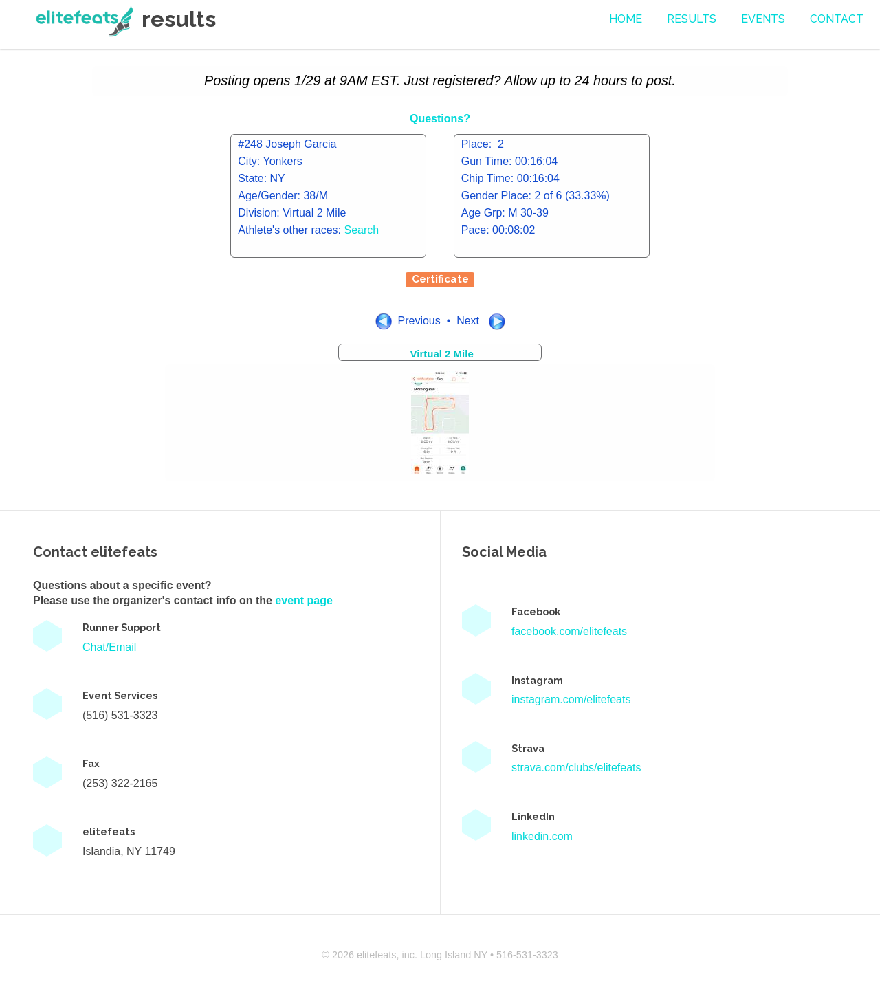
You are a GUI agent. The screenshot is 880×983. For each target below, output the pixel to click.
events (763, 18)
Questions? (440, 118)
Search (362, 230)
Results (691, 18)
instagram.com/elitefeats (571, 699)
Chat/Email (109, 647)
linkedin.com (542, 836)
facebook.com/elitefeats (569, 631)
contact (837, 18)
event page (304, 600)
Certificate (440, 279)
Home (625, 18)
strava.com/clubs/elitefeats (576, 767)
